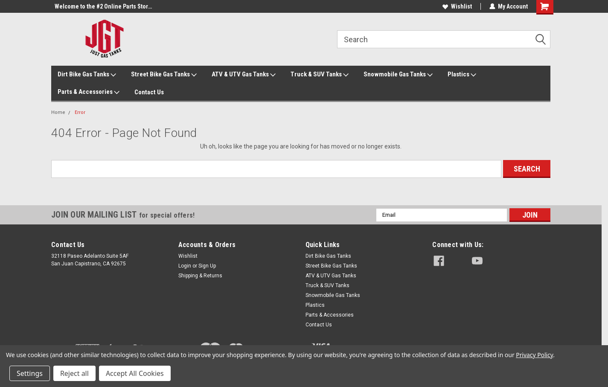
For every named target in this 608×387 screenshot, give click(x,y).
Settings (30, 373)
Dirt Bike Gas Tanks (87, 74)
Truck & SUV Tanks (320, 74)
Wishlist (457, 6)
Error (80, 112)
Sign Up (207, 266)
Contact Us (149, 92)
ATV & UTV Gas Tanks (244, 74)
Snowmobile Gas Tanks (398, 74)
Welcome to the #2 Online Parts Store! (104, 6)
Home (58, 112)
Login (184, 266)
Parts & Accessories (88, 92)
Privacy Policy (534, 355)
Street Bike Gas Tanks (164, 74)
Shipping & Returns (200, 276)
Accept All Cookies (135, 373)
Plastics (462, 74)
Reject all (74, 373)
